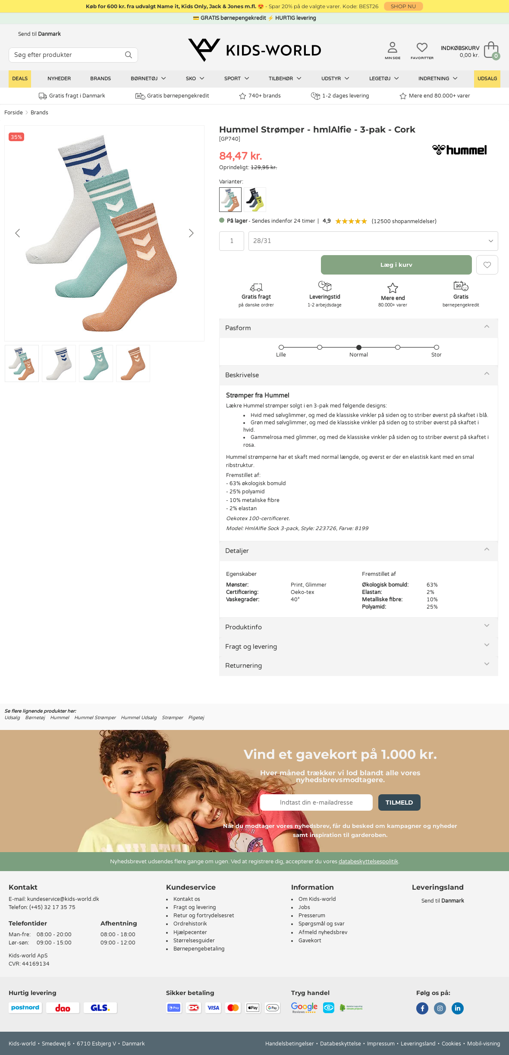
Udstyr (335, 79)
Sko (195, 79)
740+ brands (260, 96)
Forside (13, 113)
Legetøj (384, 79)
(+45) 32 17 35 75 (52, 907)
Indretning (438, 79)
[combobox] (373, 241)
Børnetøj (148, 79)
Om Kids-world (317, 899)
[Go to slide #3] (96, 363)
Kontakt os (186, 899)
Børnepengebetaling (199, 949)
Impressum (381, 1044)
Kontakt (23, 887)
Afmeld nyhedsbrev (322, 932)
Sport (236, 79)
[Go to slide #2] (59, 363)
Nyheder (59, 79)
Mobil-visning (483, 1044)
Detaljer (237, 551)
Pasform (238, 328)
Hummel (59, 717)
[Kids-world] (254, 50)
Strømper (172, 717)
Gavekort (309, 941)
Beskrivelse (242, 375)
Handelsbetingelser (289, 1044)
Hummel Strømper (95, 717)
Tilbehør (285, 79)
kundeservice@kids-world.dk (63, 899)
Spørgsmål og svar (321, 924)
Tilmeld (399, 802)
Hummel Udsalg (139, 717)
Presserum (311, 916)
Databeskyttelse (340, 1044)
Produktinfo (243, 627)
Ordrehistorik (190, 924)
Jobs (304, 907)
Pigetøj (196, 717)
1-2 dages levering (340, 96)
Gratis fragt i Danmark (72, 96)
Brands (100, 79)
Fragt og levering (251, 647)
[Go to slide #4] (133, 363)
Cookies (451, 1044)
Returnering (243, 666)
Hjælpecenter (190, 932)
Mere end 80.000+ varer (434, 96)
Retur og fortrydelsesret (203, 916)
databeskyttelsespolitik (368, 861)
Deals (20, 79)
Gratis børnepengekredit (172, 96)
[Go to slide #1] (22, 363)
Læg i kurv (396, 264)
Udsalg (487, 79)
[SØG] (128, 55)
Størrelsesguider (194, 941)
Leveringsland (418, 1044)
